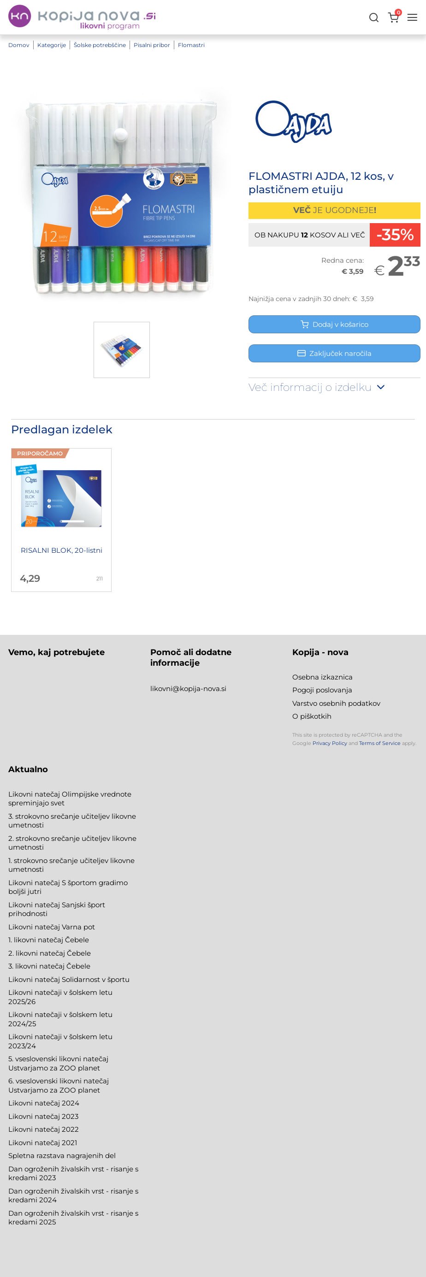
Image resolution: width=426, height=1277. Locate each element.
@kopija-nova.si (199, 688)
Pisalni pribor (152, 44)
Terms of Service (380, 743)
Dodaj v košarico (334, 324)
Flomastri (191, 44)
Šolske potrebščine (100, 44)
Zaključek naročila (334, 353)
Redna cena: (342, 260)
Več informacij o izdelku (317, 387)
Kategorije (51, 44)
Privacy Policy (330, 743)
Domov (19, 44)
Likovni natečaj (35, 1142)
